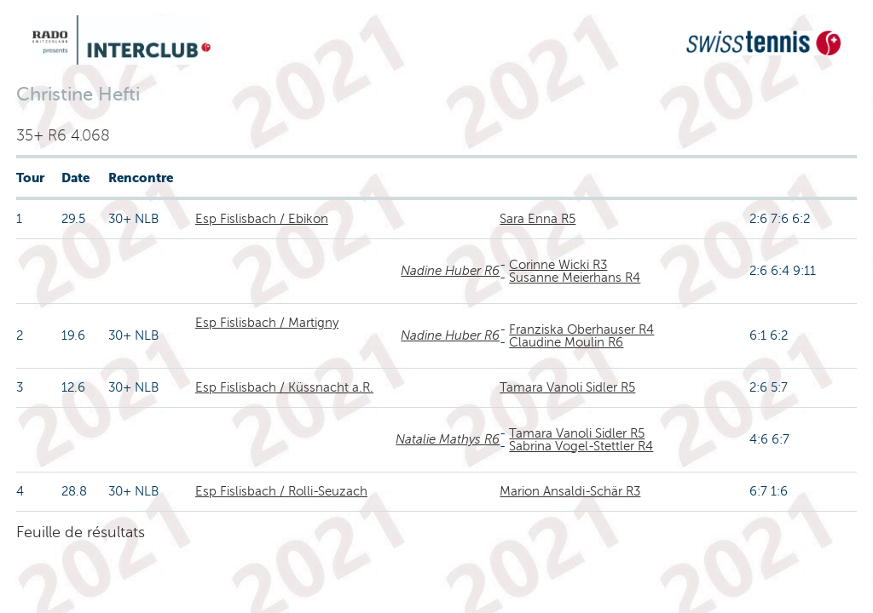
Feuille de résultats (80, 532)
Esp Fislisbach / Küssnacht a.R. (284, 387)
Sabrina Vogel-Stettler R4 (581, 446)
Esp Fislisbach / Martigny (266, 322)
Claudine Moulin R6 (566, 342)
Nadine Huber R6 (450, 271)
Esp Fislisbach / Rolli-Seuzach (281, 491)
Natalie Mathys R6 (448, 439)
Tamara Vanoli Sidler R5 (567, 387)
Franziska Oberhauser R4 (581, 329)
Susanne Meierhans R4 (574, 277)
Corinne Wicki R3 (558, 265)
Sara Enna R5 (537, 219)
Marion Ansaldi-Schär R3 (570, 491)
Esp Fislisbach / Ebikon (261, 219)
